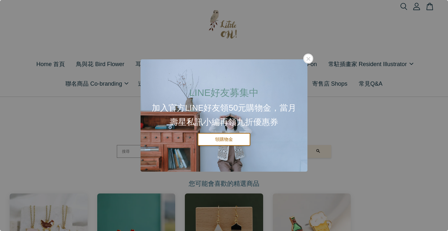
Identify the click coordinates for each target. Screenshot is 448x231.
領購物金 (224, 139)
